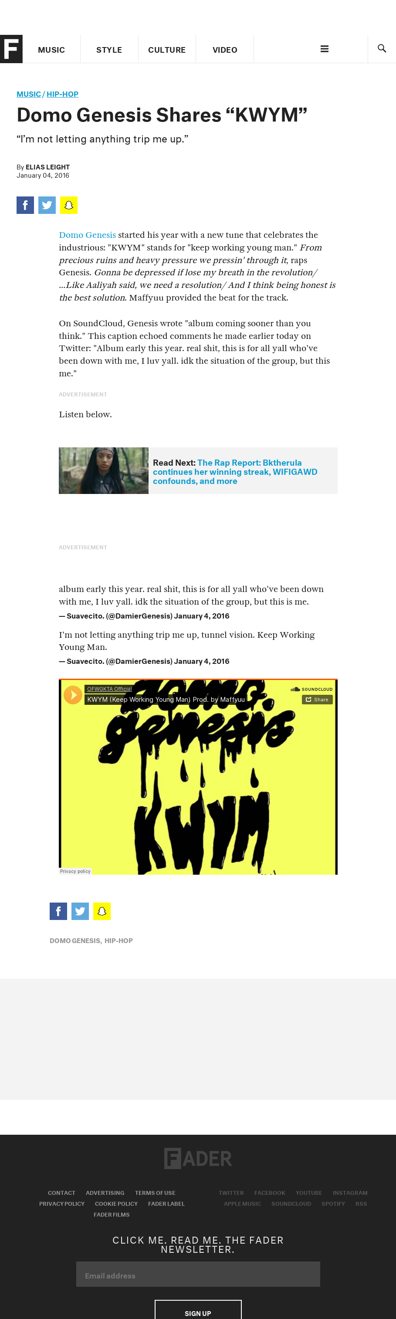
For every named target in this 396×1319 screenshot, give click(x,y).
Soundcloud (291, 1202)
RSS (361, 1202)
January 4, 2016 (202, 614)
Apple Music (242, 1202)
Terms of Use (155, 1191)
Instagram (350, 1191)
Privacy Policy (62, 1202)
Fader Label (166, 1202)
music (29, 92)
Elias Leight (48, 166)
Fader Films (112, 1213)
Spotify (333, 1202)
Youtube (309, 1191)
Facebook (269, 1191)
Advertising (105, 1191)
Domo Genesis (87, 235)
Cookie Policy (116, 1202)
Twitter (231, 1191)
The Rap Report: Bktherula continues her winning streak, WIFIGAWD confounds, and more (235, 470)
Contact (61, 1191)
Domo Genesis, (76, 939)
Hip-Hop (62, 92)
